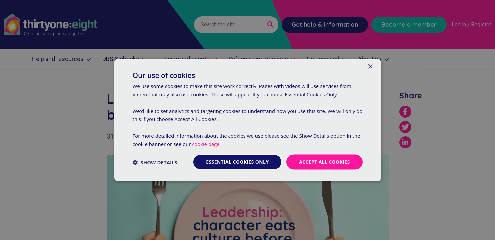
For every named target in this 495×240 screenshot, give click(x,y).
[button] (155, 162)
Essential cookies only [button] (237, 162)
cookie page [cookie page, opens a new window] (206, 143)
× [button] (370, 66)
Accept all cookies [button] (324, 162)
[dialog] (247, 120)
